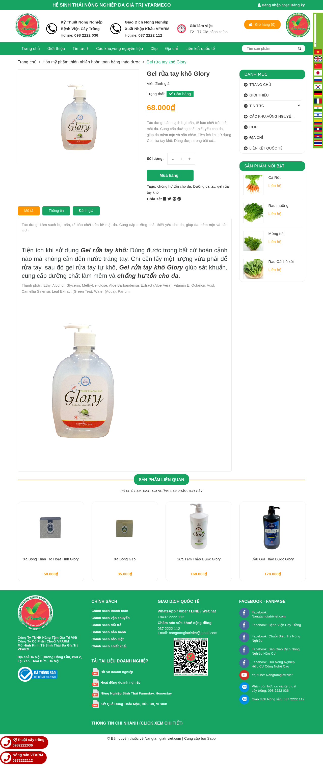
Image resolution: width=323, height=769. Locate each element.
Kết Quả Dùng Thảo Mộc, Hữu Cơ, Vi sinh (133, 704)
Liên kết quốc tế (200, 48)
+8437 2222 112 (171, 617)
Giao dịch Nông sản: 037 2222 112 (278, 699)
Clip (154, 48)
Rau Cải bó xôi (281, 261)
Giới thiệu (56, 48)
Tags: (152, 186)
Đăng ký (298, 5)
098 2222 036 (85, 35)
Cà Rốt (274, 177)
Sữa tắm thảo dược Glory (199, 559)
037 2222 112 (150, 35)
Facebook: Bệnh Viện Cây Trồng (276, 625)
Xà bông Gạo (125, 559)
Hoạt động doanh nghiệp (120, 682)
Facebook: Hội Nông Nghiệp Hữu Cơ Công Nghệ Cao (273, 664)
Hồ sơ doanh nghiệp (116, 672)
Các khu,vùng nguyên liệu (119, 48)
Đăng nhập (269, 5)
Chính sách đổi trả (106, 625)
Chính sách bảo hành (108, 632)
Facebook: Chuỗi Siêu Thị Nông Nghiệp (276, 638)
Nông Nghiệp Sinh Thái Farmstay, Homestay (136, 693)
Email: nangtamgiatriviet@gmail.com (187, 633)
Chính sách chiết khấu (109, 646)
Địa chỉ (171, 48)
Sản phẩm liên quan (161, 480)
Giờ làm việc (201, 25)
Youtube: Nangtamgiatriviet (272, 675)
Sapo (211, 738)
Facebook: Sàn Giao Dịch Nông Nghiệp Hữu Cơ (276, 651)
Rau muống (278, 205)
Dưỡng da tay (204, 186)
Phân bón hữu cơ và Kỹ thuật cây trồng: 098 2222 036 (274, 688)
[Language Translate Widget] (315, 30)
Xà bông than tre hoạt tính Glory (51, 559)
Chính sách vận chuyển (110, 618)
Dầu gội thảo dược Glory (273, 559)
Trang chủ (30, 48)
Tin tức (80, 48)
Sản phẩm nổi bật (265, 165)
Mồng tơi (276, 233)
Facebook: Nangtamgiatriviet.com (269, 614)
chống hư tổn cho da (174, 186)
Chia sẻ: (154, 199)
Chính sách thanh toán (109, 611)
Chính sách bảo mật (107, 639)
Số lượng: (155, 159)
